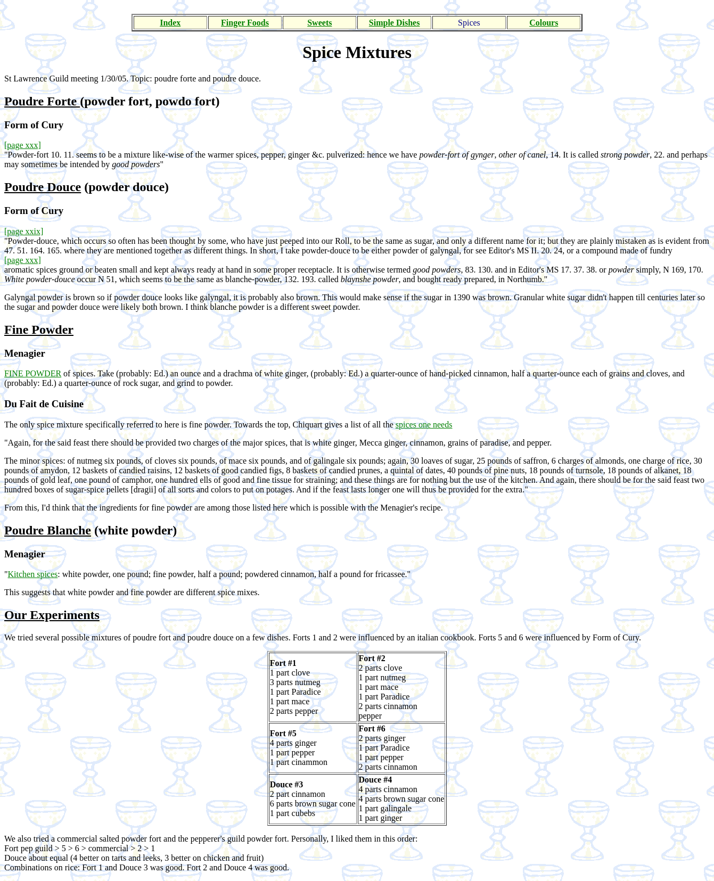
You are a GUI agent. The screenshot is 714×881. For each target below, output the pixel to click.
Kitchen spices (33, 574)
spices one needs (424, 424)
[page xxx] (22, 145)
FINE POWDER (32, 373)
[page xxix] (23, 231)
